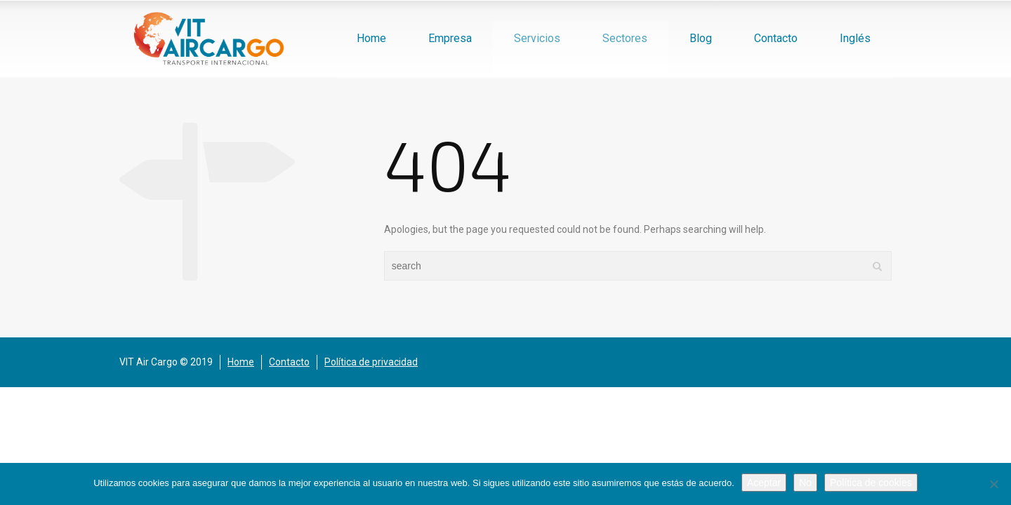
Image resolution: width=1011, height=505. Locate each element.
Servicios (537, 38)
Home (371, 38)
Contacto (776, 38)
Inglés (855, 38)
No (805, 482)
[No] (993, 484)
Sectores (624, 38)
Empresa (450, 38)
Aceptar (764, 482)
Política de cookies (871, 482)
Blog (700, 38)
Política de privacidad (371, 362)
